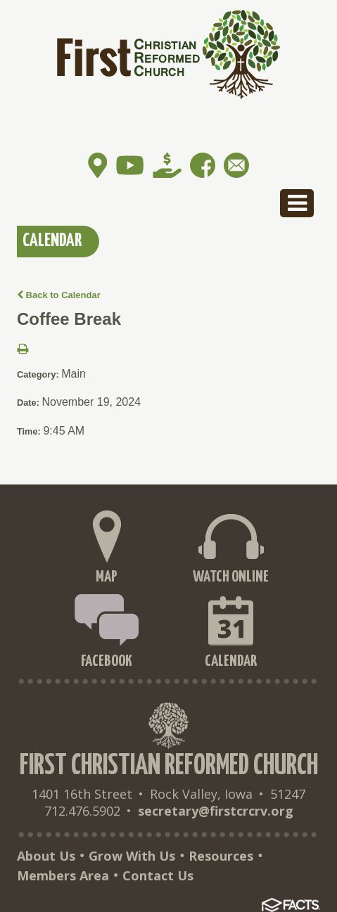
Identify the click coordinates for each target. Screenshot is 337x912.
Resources (221, 855)
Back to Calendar (59, 295)
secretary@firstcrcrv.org (215, 810)
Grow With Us (132, 855)
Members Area (63, 875)
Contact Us (157, 875)
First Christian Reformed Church (169, 766)
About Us (46, 855)
